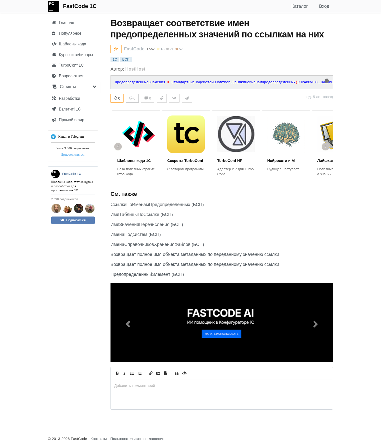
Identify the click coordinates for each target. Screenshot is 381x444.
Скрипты (64, 87)
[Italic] (124, 373)
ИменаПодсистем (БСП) (135, 234)
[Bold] (117, 373)
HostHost (135, 69)
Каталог (300, 6)
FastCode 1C (79, 6)
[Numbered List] (139, 373)
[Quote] (176, 373)
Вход (324, 6)
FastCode (134, 48)
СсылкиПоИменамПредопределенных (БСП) (157, 204)
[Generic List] (132, 373)
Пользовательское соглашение (137, 439)
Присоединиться (73, 154)
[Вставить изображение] (158, 373)
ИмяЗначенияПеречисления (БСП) (146, 224)
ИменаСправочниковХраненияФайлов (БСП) (157, 244)
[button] (127, 322)
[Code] (184, 373)
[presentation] (221, 385)
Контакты (98, 439)
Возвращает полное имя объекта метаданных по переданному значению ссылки (194, 254)
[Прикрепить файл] (165, 373)
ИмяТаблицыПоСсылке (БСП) (141, 214)
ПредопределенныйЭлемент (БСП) (147, 274)
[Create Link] (150, 373)
